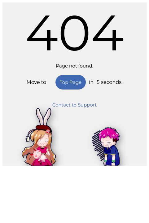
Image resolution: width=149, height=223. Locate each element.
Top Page (70, 82)
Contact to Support (74, 105)
